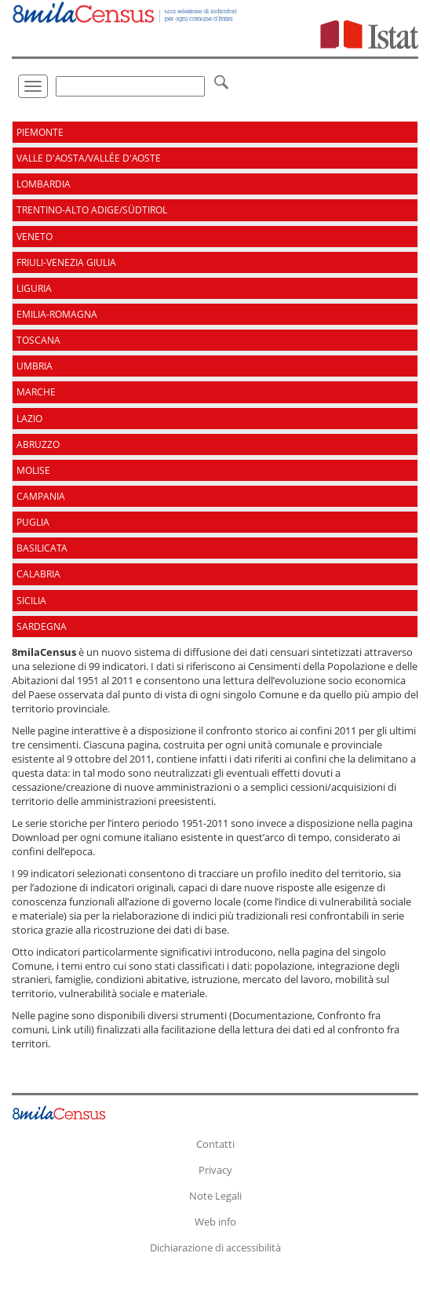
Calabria (38, 574)
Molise (33, 470)
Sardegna (41, 626)
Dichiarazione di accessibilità (215, 1247)
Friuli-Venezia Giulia (66, 262)
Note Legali (215, 1196)
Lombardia (43, 184)
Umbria (34, 366)
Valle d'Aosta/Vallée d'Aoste (88, 158)
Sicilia (31, 600)
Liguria (34, 288)
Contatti (215, 1144)
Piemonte (40, 132)
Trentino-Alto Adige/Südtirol (91, 210)
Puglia (32, 522)
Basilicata (41, 548)
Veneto (34, 236)
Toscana (38, 340)
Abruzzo (38, 444)
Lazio (29, 418)
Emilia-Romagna (56, 314)
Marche (36, 392)
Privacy (215, 1170)
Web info (215, 1222)
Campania (40, 496)
